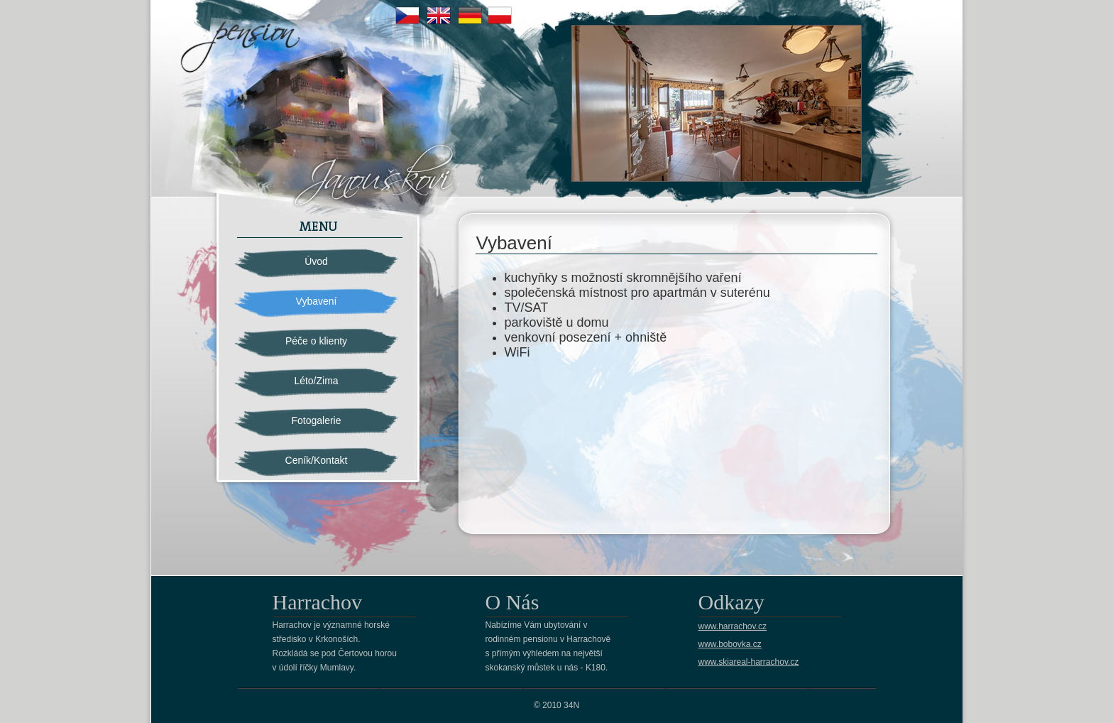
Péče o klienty (316, 341)
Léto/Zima (316, 380)
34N (571, 705)
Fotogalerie (316, 420)
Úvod (316, 261)
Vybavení (316, 301)
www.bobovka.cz (730, 644)
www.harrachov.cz (732, 626)
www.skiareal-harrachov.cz (748, 662)
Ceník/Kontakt (316, 460)
